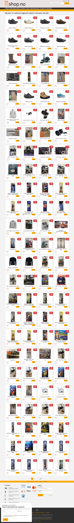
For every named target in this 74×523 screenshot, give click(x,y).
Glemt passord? (50, 495)
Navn (9, 512)
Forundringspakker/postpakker (15, 8)
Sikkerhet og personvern (39, 512)
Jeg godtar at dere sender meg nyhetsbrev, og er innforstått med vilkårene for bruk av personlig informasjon (16, 516)
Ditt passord (40, 490)
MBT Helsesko (42, 8)
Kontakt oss (45, 481)
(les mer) (13, 516)
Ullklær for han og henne (34, 8)
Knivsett (27, 8)
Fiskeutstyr (23, 8)
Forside (7, 8)
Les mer (40, 519)
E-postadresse (40, 486)
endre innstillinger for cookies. (47, 519)
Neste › (40, 478)
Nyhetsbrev (47, 512)
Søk (66, 3)
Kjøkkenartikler (49, 8)
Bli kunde (32, 481)
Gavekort (36, 481)
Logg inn (40, 481)
